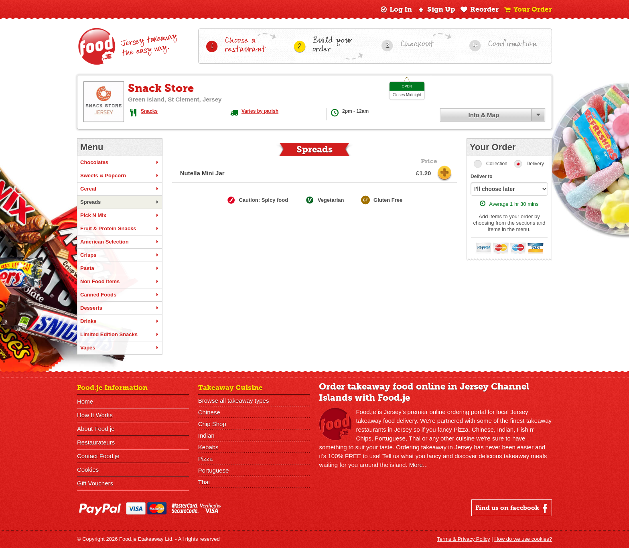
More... (418, 464)
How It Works (95, 415)
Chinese (209, 412)
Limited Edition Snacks (119, 334)
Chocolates (119, 162)
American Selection (119, 242)
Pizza (205, 458)
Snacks (149, 111)
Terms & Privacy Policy (463, 539)
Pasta (119, 268)
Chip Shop (212, 423)
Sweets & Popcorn (119, 176)
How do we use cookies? (523, 539)
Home (85, 401)
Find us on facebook (512, 508)
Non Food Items (119, 281)
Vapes (119, 348)
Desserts (119, 308)
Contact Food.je (98, 456)
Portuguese (213, 470)
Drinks (119, 321)
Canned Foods (119, 295)
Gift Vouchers (95, 483)
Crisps (119, 255)
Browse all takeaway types (233, 400)
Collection (496, 163)
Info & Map (483, 115)
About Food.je (95, 428)
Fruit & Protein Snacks (119, 228)
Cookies (88, 469)
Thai (204, 482)
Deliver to (482, 176)
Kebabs (208, 447)
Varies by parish (259, 111)
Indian (206, 435)
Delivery (535, 163)
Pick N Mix (119, 215)
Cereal (119, 189)
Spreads (119, 202)
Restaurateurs (96, 442)
